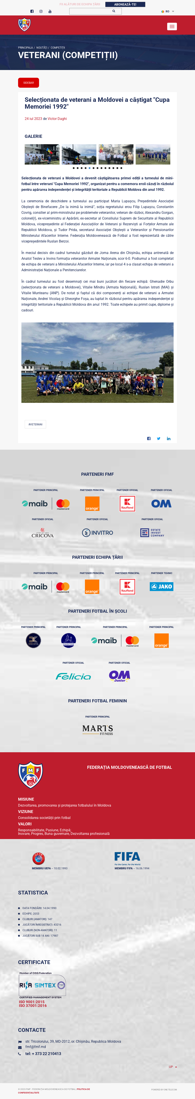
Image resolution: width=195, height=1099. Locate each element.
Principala (25, 47)
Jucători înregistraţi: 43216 (42, 924)
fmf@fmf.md (35, 1047)
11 (113, 168)
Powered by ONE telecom (164, 1090)
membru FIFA (124, 868)
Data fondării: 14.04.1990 (40, 908)
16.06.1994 (142, 868)
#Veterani (35, 424)
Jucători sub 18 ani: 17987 (41, 935)
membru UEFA (41, 868)
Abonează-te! (125, 4)
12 (117, 168)
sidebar (28, 82)
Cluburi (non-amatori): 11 (40, 930)
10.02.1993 (61, 868)
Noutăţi (41, 47)
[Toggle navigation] (172, 26)
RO (165, 11)
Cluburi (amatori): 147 (38, 919)
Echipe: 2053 (31, 913)
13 (121, 168)
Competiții (57, 47)
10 (109, 168)
